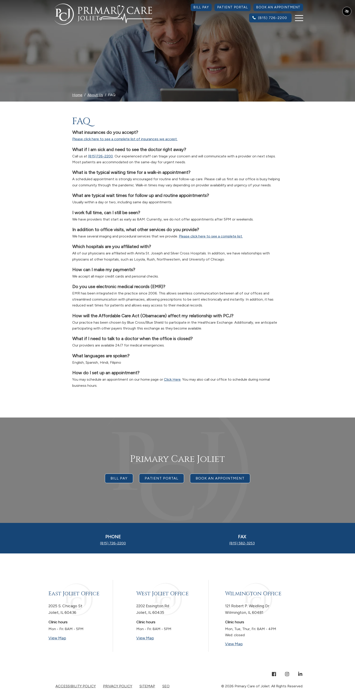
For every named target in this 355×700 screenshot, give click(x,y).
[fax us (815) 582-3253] (242, 543)
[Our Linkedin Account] (300, 674)
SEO (166, 686)
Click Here (172, 379)
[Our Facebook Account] (274, 674)
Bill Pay (201, 7)
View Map (74, 637)
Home (77, 95)
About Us (95, 95)
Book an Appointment (278, 7)
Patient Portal (232, 7)
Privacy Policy (117, 686)
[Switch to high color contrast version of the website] (346, 11)
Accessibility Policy (75, 686)
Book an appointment (220, 478)
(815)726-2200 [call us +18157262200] (100, 156)
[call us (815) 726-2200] (270, 17)
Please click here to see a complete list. (211, 236)
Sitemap (147, 686)
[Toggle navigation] (299, 18)
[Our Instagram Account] (287, 674)
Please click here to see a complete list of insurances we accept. (125, 139)
